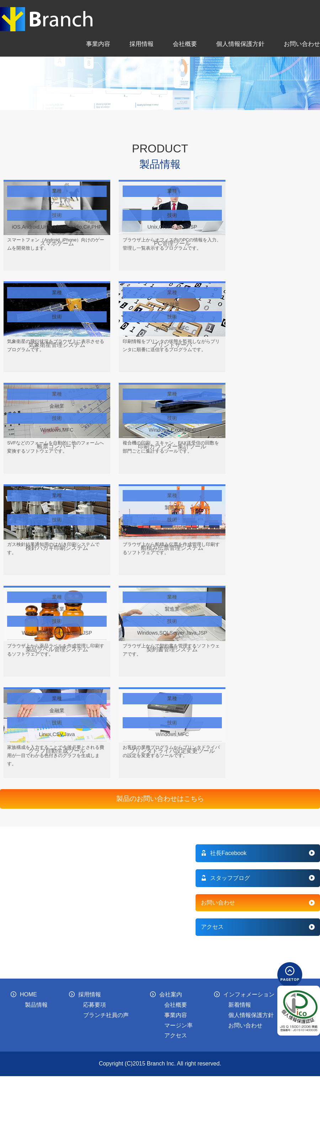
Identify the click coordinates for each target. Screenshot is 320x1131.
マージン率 (178, 1025)
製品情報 (36, 1005)
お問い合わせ (302, 43)
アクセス (212, 927)
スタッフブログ (225, 878)
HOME (24, 994)
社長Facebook (223, 853)
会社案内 (166, 994)
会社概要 (185, 43)
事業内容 (98, 43)
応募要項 (94, 1005)
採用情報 (141, 43)
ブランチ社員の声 (106, 1015)
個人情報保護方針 (240, 43)
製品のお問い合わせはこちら (160, 798)
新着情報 (239, 1005)
